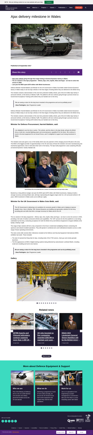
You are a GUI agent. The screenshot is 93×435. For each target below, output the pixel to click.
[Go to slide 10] (55, 303)
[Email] (78, 72)
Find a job (79, 7)
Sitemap (80, 428)
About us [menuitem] (35, 7)
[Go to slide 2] (39, 303)
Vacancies (26, 428)
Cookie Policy (62, 428)
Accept (81, 432)
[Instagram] (15, 421)
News (71, 7)
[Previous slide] (18, 283)
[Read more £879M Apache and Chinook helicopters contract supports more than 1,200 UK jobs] (22, 329)
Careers (20, 428)
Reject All (71, 432)
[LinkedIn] (65, 72)
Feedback (49, 2)
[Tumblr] (74, 72)
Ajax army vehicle (17, 78)
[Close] (90, 432)
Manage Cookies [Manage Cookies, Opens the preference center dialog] (61, 432)
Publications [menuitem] (62, 7)
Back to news (46, 356)
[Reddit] (60, 72)
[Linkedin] (9, 421)
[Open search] (85, 7)
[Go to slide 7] (49, 303)
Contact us (13, 428)
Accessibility (34, 428)
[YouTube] (12, 421)
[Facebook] (51, 72)
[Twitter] (56, 72)
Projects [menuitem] (44, 7)
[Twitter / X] (6, 421)
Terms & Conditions (43, 428)
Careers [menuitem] (53, 7)
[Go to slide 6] (47, 303)
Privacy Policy (53, 428)
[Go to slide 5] (45, 303)
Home (28, 7)
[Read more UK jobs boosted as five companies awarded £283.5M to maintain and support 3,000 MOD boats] (46, 329)
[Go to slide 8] (51, 303)
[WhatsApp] (69, 72)
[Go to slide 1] (37, 303)
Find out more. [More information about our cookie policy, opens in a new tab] (15, 432)
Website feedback (72, 428)
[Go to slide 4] (43, 303)
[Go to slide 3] (41, 303)
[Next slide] (75, 283)
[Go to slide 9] (53, 303)
